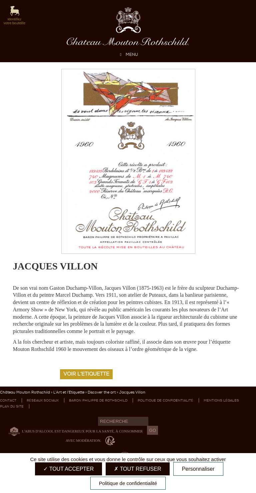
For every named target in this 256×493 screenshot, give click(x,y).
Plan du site (12, 406)
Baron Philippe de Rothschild (98, 400)
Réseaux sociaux (43, 400)
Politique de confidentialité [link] (128, 483)
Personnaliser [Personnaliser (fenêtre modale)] (198, 469)
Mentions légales (221, 400)
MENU (128, 54)
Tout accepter (68, 469)
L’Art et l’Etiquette (68, 392)
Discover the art (102, 392)
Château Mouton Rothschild (25, 392)
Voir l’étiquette (86, 374)
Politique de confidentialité (165, 400)
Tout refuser (137, 469)
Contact (8, 400)
